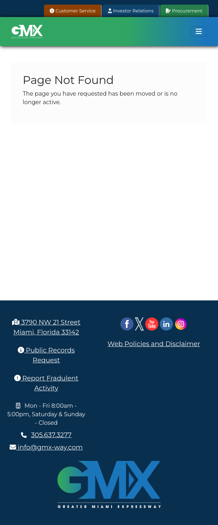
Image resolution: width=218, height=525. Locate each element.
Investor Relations (130, 10)
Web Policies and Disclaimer (154, 344)
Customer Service (73, 10)
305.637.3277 (51, 435)
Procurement (184, 10)
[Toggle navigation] (199, 31)
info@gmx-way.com (46, 447)
